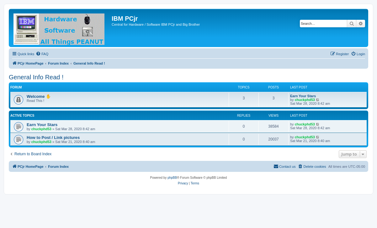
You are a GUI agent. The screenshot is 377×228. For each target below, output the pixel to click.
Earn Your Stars (303, 96)
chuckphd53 (305, 100)
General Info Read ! (36, 77)
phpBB (172, 177)
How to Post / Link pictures (53, 137)
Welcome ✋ (39, 96)
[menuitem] (42, 54)
